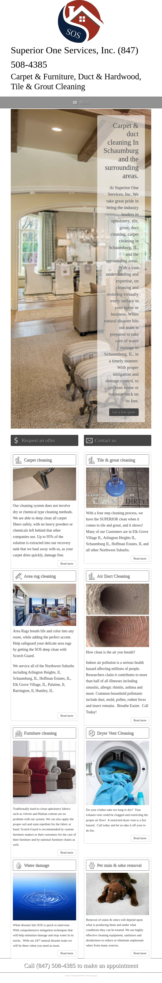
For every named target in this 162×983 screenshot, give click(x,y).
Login (95, 976)
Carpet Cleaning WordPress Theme (78, 976)
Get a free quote (123, 412)
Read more (66, 563)
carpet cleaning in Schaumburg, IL (124, 241)
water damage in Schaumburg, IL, (121, 347)
